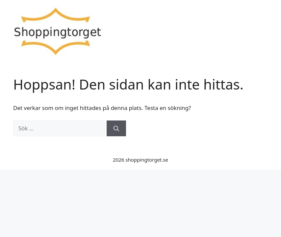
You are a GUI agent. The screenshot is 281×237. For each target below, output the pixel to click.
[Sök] (116, 128)
